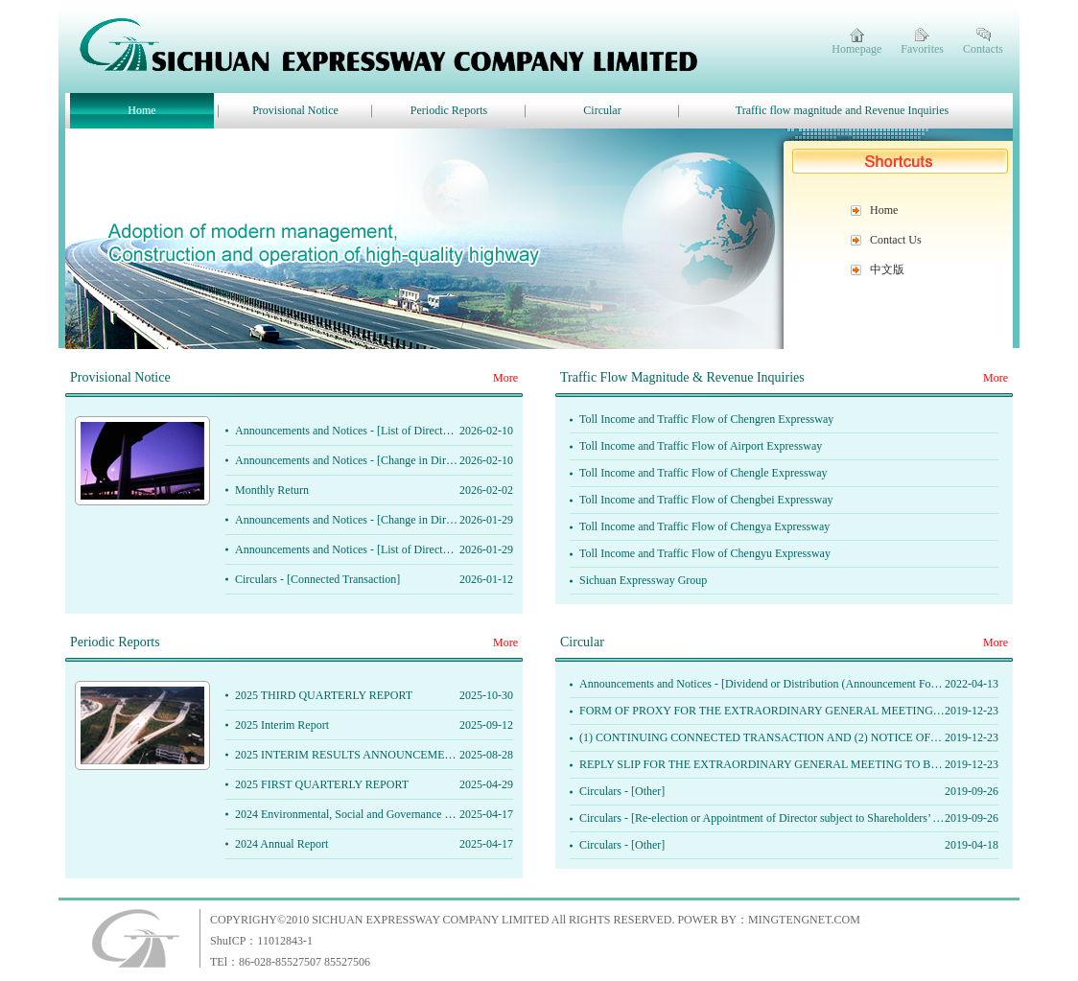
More (505, 378)
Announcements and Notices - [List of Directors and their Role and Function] (413, 430)
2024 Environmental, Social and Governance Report (355, 814)
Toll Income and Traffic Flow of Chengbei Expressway (706, 499)
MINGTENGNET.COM (804, 919)
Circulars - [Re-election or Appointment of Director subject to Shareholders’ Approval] (779, 818)
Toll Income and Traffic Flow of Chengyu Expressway (705, 553)
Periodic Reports (448, 110)
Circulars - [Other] (622, 791)
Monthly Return (272, 490)
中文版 (887, 269)
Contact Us (896, 239)
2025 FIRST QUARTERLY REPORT (322, 784)
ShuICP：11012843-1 (261, 940)
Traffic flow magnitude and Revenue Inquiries (842, 110)
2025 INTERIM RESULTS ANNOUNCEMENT (347, 754)
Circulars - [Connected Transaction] (317, 579)
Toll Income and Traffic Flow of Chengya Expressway (704, 526)
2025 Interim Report (282, 725)
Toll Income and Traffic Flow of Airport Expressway (700, 446)
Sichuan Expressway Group (643, 580)
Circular (602, 110)
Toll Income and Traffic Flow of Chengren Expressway (706, 419)
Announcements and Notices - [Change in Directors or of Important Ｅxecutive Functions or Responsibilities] (488, 460)
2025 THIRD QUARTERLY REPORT (323, 695)
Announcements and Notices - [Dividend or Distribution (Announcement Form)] (765, 683)
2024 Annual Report (281, 844)
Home (141, 110)
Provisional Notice (295, 110)
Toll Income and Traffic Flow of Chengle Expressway (703, 472)
